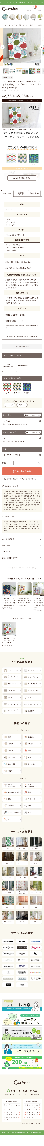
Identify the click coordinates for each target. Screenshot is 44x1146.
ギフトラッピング (22, 432)
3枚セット (22, 405)
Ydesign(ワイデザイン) (15, 235)
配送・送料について (10, 558)
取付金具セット (22, 415)
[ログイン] (29, 9)
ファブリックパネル (29, 25)
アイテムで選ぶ (16, 25)
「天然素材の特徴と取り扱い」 (26, 509)
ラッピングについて (33, 432)
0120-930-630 (24, 1091)
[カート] (34, 9)
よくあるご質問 (8, 539)
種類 (4, 449)
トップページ (6, 25)
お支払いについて (9, 551)
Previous (2, 47)
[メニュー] (40, 9)
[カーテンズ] (9, 9)
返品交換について (9, 545)
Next (41, 47)
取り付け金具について (33, 415)
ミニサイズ (9, 405)
